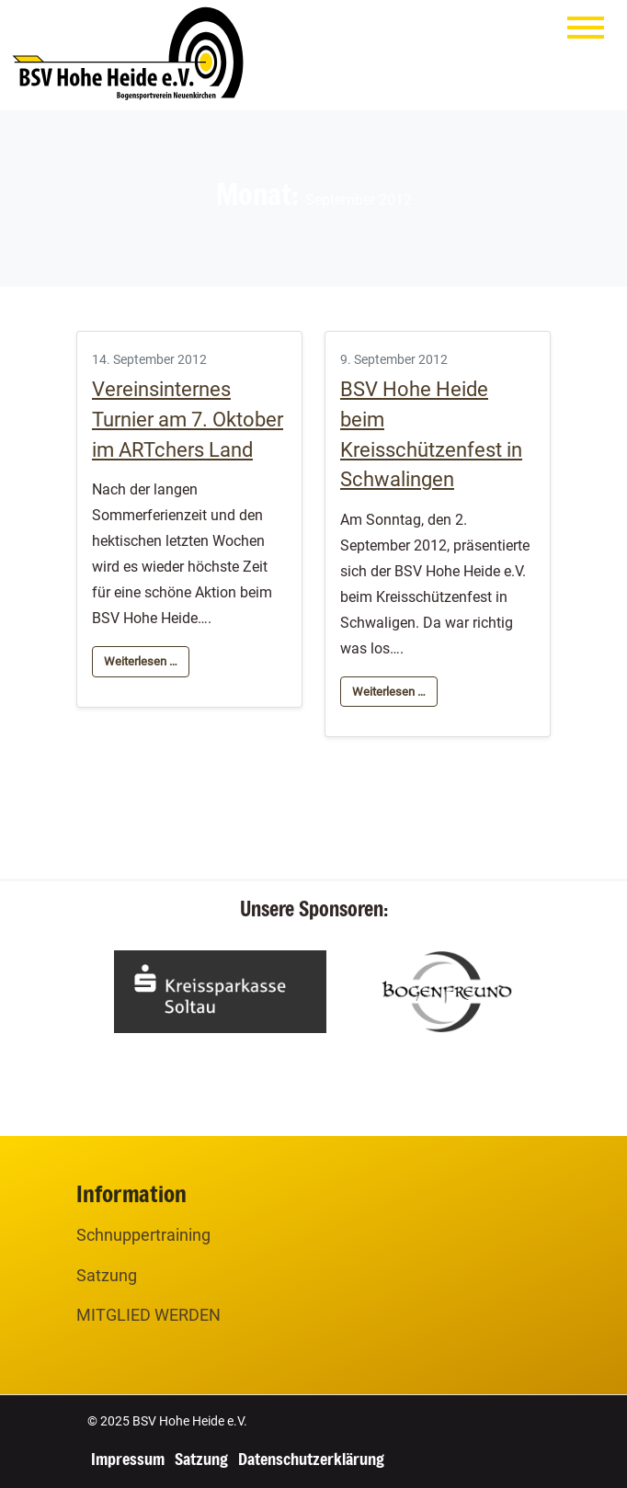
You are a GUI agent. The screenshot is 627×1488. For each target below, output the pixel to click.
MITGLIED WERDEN (148, 1314)
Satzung (106, 1275)
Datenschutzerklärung (311, 1459)
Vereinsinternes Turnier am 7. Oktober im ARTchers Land (187, 419)
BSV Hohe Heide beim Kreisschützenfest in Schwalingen (431, 434)
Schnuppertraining (143, 1234)
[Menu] (585, 31)
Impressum (128, 1459)
